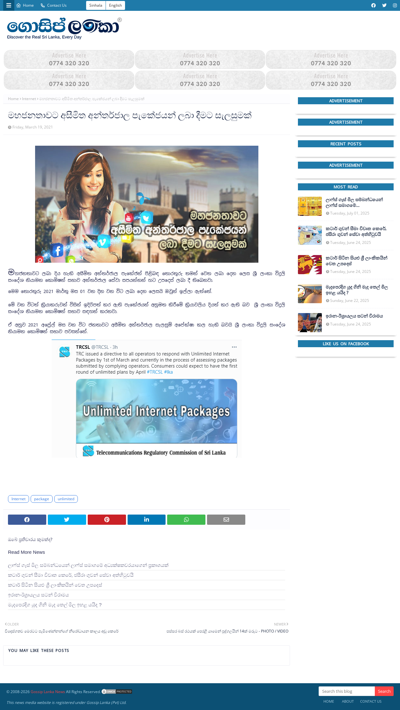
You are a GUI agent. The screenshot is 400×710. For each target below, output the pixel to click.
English (115, 5)
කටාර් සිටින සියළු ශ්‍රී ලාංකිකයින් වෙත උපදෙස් (55, 585)
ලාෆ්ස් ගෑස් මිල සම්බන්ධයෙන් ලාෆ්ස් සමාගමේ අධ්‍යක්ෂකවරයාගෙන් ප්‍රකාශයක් (88, 565)
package (41, 498)
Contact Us (53, 5)
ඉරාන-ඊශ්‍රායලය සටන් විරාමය (38, 594)
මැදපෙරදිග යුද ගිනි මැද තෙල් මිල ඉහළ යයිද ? (55, 604)
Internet (29, 98)
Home (25, 5)
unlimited (66, 498)
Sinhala (95, 5)
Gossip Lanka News (48, 691)
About (348, 701)
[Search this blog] (347, 691)
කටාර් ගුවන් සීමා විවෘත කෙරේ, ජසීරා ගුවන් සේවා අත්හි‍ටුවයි (71, 575)
